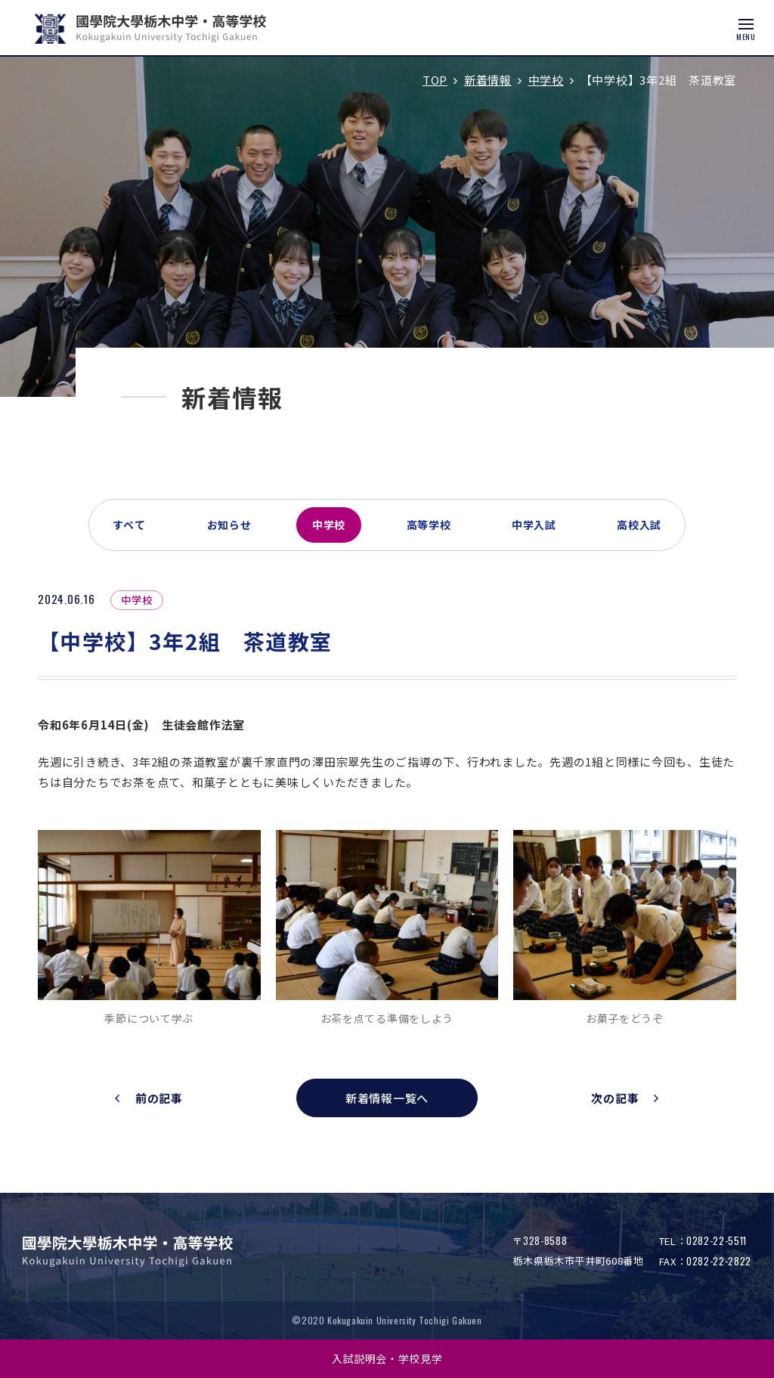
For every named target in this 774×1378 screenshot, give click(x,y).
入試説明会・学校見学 (387, 1358)
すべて (129, 524)
